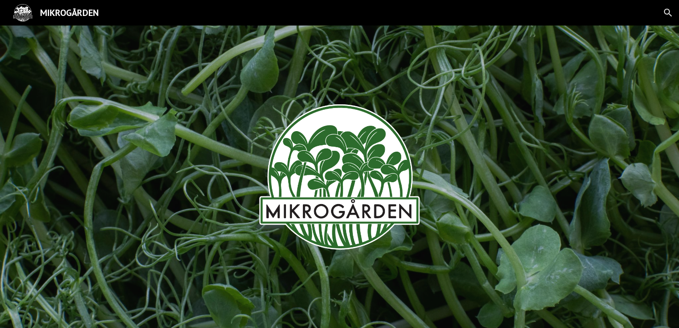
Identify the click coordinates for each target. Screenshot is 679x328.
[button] (668, 13)
